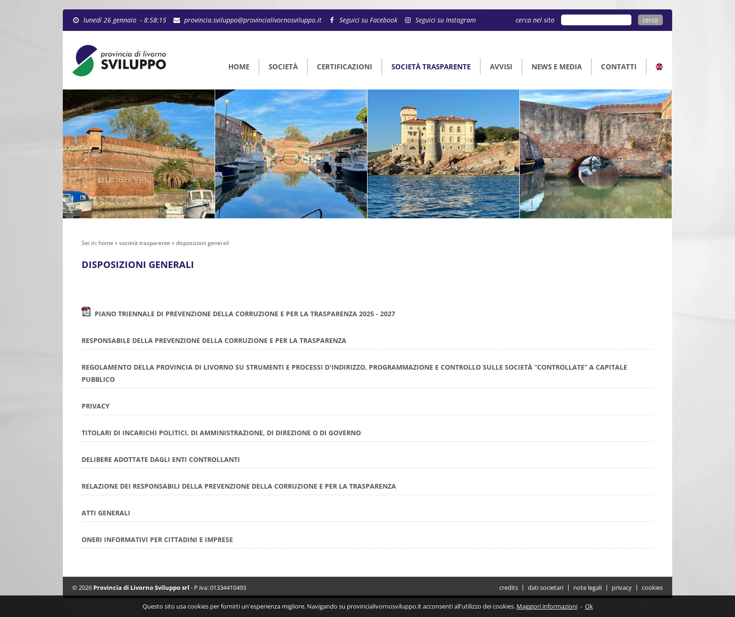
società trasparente (144, 243)
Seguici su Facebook (368, 19)
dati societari (545, 588)
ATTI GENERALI (106, 512)
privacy (622, 588)
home (105, 243)
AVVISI (501, 66)
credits (508, 588)
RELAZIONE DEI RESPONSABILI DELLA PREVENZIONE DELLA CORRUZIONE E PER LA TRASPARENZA (239, 486)
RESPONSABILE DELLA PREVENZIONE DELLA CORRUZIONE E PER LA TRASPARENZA (214, 340)
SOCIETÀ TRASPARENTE (431, 66)
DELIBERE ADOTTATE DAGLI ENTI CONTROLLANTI (161, 459)
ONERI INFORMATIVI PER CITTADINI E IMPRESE (157, 539)
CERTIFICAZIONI (344, 66)
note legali (587, 588)
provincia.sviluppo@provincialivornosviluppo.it (253, 19)
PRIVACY (96, 405)
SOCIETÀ (283, 66)
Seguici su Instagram (445, 19)
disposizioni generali (202, 243)
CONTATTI (619, 66)
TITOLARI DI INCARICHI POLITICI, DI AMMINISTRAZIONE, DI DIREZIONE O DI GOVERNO (221, 432)
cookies (652, 588)
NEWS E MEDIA (557, 66)
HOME (238, 66)
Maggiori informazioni (547, 606)
